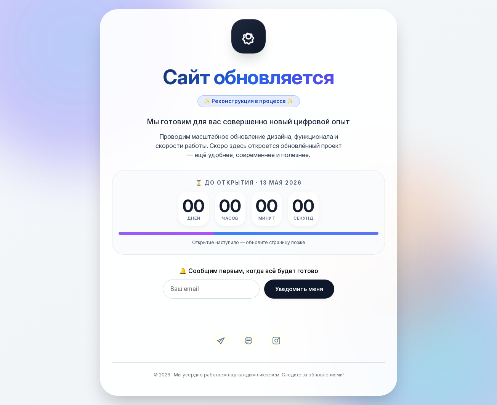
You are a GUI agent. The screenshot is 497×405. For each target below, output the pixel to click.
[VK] (248, 340)
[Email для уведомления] (211, 289)
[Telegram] (220, 340)
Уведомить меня (299, 289)
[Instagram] (276, 340)
